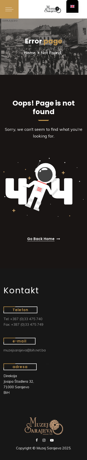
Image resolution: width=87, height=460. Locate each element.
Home (29, 52)
